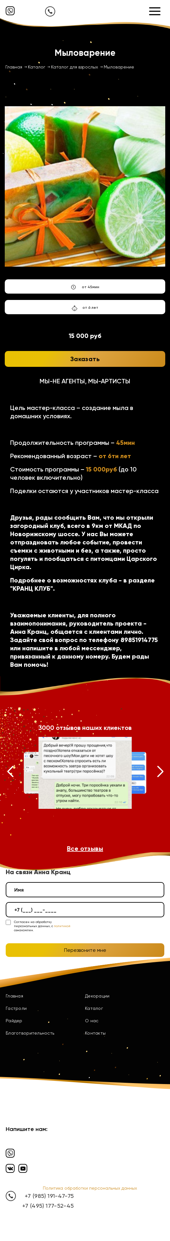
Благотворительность (30, 1033)
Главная (14, 995)
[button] (10, 773)
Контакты (95, 1033)
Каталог (94, 1008)
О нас (91, 1020)
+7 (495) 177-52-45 (48, 1205)
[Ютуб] (22, 1168)
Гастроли (16, 1008)
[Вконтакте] (10, 1168)
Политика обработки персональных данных (90, 1188)
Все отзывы (85, 848)
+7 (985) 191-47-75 (49, 1195)
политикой (62, 926)
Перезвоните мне (85, 950)
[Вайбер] (10, 10)
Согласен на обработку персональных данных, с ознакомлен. (42, 926)
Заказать (85, 359)
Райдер (14, 1020)
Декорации (97, 995)
